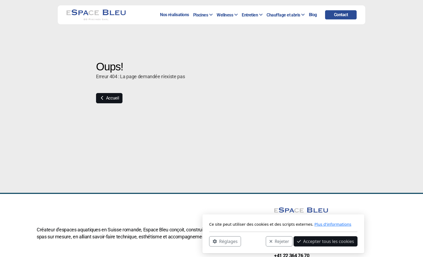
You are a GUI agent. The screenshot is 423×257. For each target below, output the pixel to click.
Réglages (153, 241)
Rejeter (207, 241)
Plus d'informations (261, 224)
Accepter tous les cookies (253, 241)
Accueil (109, 98)
